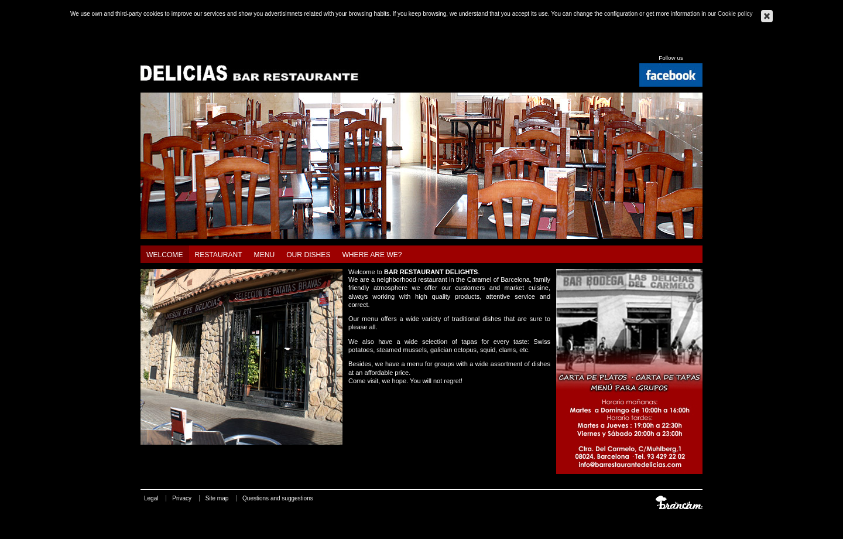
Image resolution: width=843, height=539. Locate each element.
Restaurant (218, 255)
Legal (151, 498)
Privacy (181, 498)
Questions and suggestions (277, 498)
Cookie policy (735, 14)
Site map (216, 498)
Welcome (164, 255)
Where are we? (372, 255)
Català (655, 45)
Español (669, 45)
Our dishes (308, 255)
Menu (264, 255)
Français (697, 45)
